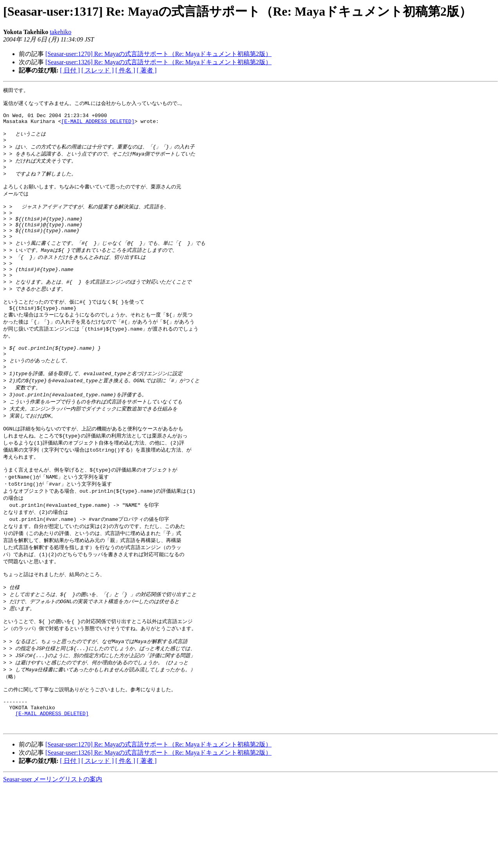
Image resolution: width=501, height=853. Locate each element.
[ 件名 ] (125, 70)
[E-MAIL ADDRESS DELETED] (97, 126)
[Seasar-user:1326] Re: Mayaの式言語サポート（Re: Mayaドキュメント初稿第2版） (158, 62)
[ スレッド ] (97, 70)
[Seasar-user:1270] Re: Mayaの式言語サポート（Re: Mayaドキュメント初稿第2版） (158, 54)
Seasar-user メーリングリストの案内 (52, 845)
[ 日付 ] (70, 70)
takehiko (60, 32)
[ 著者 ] (147, 70)
